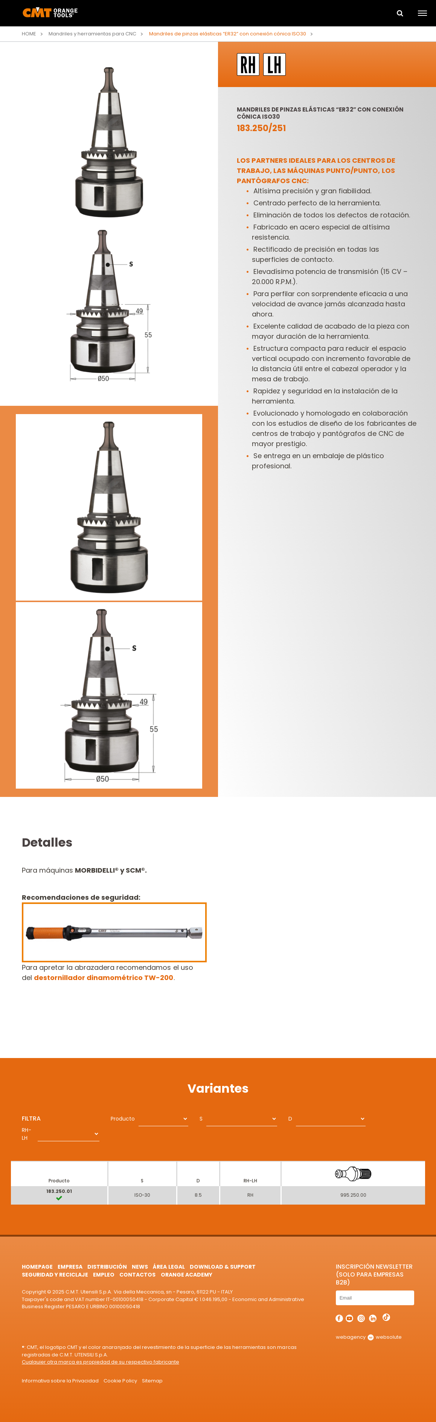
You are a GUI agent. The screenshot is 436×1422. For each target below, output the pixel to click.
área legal (168, 1267)
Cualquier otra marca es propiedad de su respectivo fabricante (100, 1361)
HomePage (37, 1267)
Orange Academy (186, 1274)
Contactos (137, 1274)
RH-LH (26, 1134)
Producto (123, 1118)
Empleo (103, 1274)
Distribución (107, 1267)
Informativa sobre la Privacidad (60, 1380)
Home (29, 33)
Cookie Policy (120, 1380)
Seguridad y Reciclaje (55, 1274)
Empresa (70, 1267)
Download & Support (223, 1267)
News (140, 1267)
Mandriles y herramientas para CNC (93, 33)
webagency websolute (369, 1337)
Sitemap (152, 1380)
